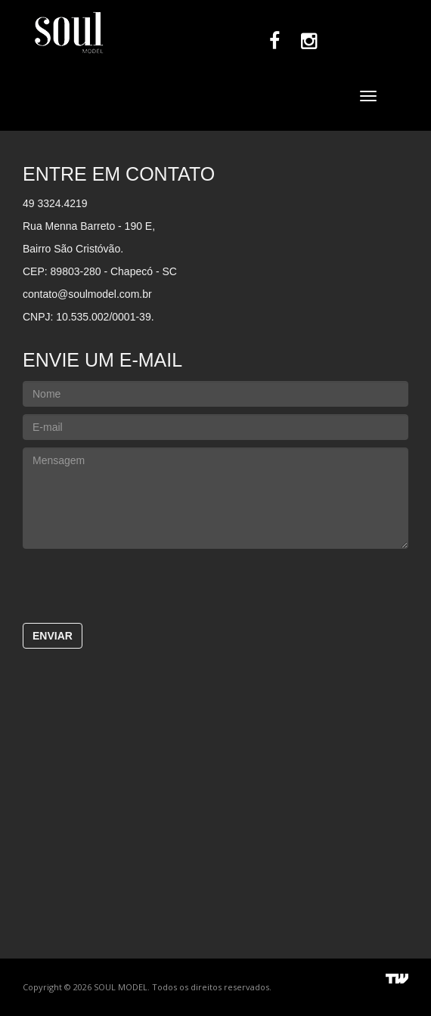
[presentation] (215, 585)
